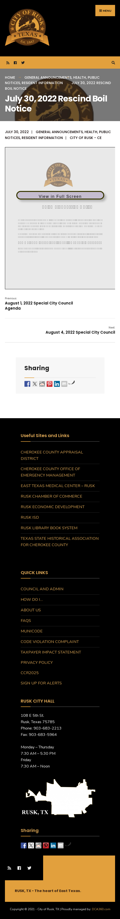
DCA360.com (101, 909)
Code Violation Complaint (50, 641)
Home (10, 77)
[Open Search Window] (112, 62)
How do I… (32, 599)
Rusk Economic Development (53, 507)
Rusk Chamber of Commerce (51, 496)
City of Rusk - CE (86, 137)
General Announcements (47, 77)
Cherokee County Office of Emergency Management (50, 472)
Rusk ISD (30, 517)
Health (79, 77)
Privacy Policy (37, 662)
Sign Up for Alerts (41, 683)
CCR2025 (30, 673)
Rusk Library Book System (49, 528)
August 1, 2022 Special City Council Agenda (39, 303)
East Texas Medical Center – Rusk (58, 486)
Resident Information (42, 82)
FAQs (26, 620)
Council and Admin (42, 589)
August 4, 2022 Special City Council (80, 330)
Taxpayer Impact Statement (51, 652)
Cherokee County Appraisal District (52, 455)
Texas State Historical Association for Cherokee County (60, 542)
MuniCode (32, 631)
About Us (31, 610)
